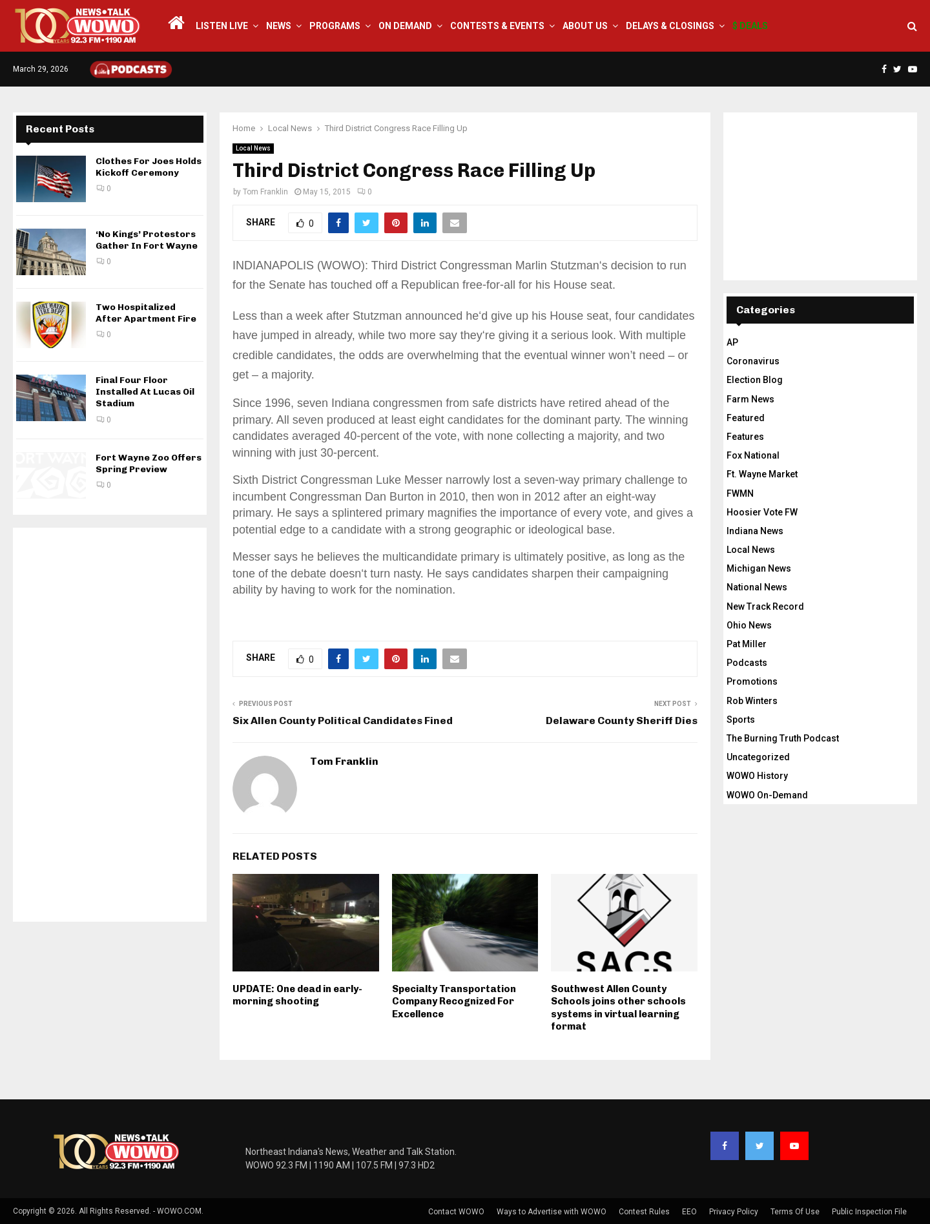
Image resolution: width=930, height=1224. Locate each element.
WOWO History (757, 776)
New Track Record (765, 606)
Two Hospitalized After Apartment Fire (146, 313)
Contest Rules (644, 1211)
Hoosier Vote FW (762, 512)
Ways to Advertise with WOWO (551, 1211)
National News (757, 587)
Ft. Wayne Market (762, 474)
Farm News (750, 399)
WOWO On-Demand (767, 795)
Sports (741, 719)
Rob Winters (752, 701)
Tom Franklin (265, 191)
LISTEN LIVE (222, 26)
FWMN (740, 493)
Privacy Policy (733, 1211)
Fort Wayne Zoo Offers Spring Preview (149, 463)
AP (732, 342)
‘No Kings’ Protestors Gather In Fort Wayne (147, 240)
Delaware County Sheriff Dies (622, 720)
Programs (334, 26)
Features (745, 436)
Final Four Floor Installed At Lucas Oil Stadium (145, 392)
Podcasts (747, 663)
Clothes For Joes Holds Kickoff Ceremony (149, 167)
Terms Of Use (795, 1211)
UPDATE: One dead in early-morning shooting (297, 995)
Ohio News (749, 625)
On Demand (405, 26)
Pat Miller (747, 644)
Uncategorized (758, 757)
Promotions (752, 681)
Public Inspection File (869, 1211)
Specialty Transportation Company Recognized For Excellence (454, 1001)
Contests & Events (497, 26)
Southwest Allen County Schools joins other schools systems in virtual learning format (618, 1008)
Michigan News (759, 568)
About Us (585, 26)
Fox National (753, 455)
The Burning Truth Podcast (783, 738)
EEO (689, 1211)
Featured (746, 418)
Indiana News (755, 531)
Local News (253, 148)
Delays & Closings (670, 26)
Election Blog (755, 380)
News (278, 26)
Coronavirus (753, 361)
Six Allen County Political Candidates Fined (342, 720)
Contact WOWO (456, 1211)
